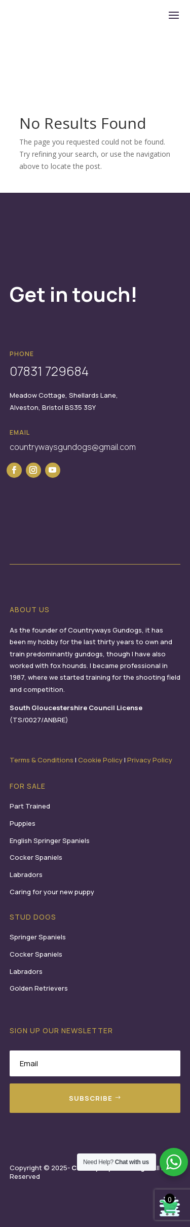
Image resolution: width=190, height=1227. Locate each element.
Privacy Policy (149, 759)
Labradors (26, 874)
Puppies (22, 823)
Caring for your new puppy (52, 891)
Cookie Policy (100, 759)
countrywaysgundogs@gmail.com (73, 446)
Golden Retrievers (39, 988)
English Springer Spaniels (50, 840)
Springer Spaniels (38, 936)
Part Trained (30, 806)
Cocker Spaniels (36, 857)
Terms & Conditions (41, 759)
